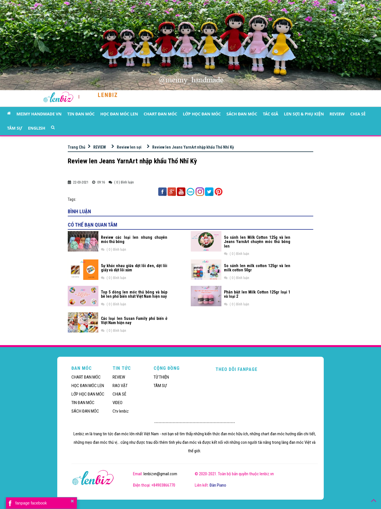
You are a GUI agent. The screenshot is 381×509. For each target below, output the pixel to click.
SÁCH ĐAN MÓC (242, 114)
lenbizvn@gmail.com (160, 473)
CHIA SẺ (358, 114)
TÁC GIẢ (270, 114)
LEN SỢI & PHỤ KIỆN (304, 114)
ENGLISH (36, 128)
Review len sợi (129, 147)
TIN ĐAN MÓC (81, 114)
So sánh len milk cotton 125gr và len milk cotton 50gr (257, 267)
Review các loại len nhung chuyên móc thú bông (134, 239)
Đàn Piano (217, 485)
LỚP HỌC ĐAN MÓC (202, 114)
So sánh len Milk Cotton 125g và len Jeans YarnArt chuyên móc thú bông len (257, 241)
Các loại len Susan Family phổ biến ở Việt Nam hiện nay (134, 320)
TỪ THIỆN (161, 377)
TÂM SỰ (14, 128)
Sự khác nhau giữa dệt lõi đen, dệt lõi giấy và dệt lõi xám (134, 267)
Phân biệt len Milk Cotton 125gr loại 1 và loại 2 (257, 294)
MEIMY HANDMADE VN (39, 114)
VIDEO (117, 402)
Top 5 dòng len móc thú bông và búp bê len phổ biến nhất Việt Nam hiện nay (134, 294)
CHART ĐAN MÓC (160, 114)
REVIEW (337, 114)
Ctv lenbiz (121, 411)
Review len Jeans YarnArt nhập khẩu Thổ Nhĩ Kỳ (193, 147)
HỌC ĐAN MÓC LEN (119, 114)
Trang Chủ (76, 147)
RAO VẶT (120, 385)
